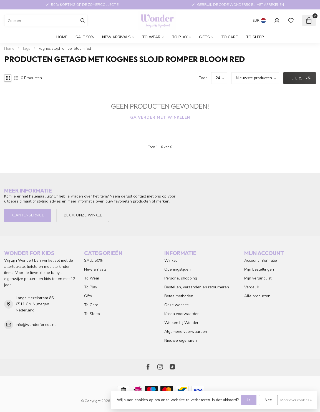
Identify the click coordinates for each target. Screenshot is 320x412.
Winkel (170, 260)
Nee (268, 400)
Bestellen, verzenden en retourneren (196, 287)
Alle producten (257, 296)
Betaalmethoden (178, 296)
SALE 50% (84, 37)
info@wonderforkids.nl (36, 324)
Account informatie (260, 260)
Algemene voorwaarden (185, 331)
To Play (180, 37)
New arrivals (116, 37)
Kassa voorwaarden (182, 313)
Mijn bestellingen (259, 269)
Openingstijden (177, 269)
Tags (26, 48)
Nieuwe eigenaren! (181, 340)
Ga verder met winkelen (160, 117)
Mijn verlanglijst (257, 278)
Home (61, 37)
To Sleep (255, 37)
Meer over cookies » (296, 400)
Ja (249, 400)
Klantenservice (27, 215)
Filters (299, 78)
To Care (229, 37)
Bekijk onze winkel (83, 215)
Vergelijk (251, 287)
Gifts (204, 37)
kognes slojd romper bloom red (65, 48)
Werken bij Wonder (181, 322)
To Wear (151, 37)
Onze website (176, 305)
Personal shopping (180, 278)
